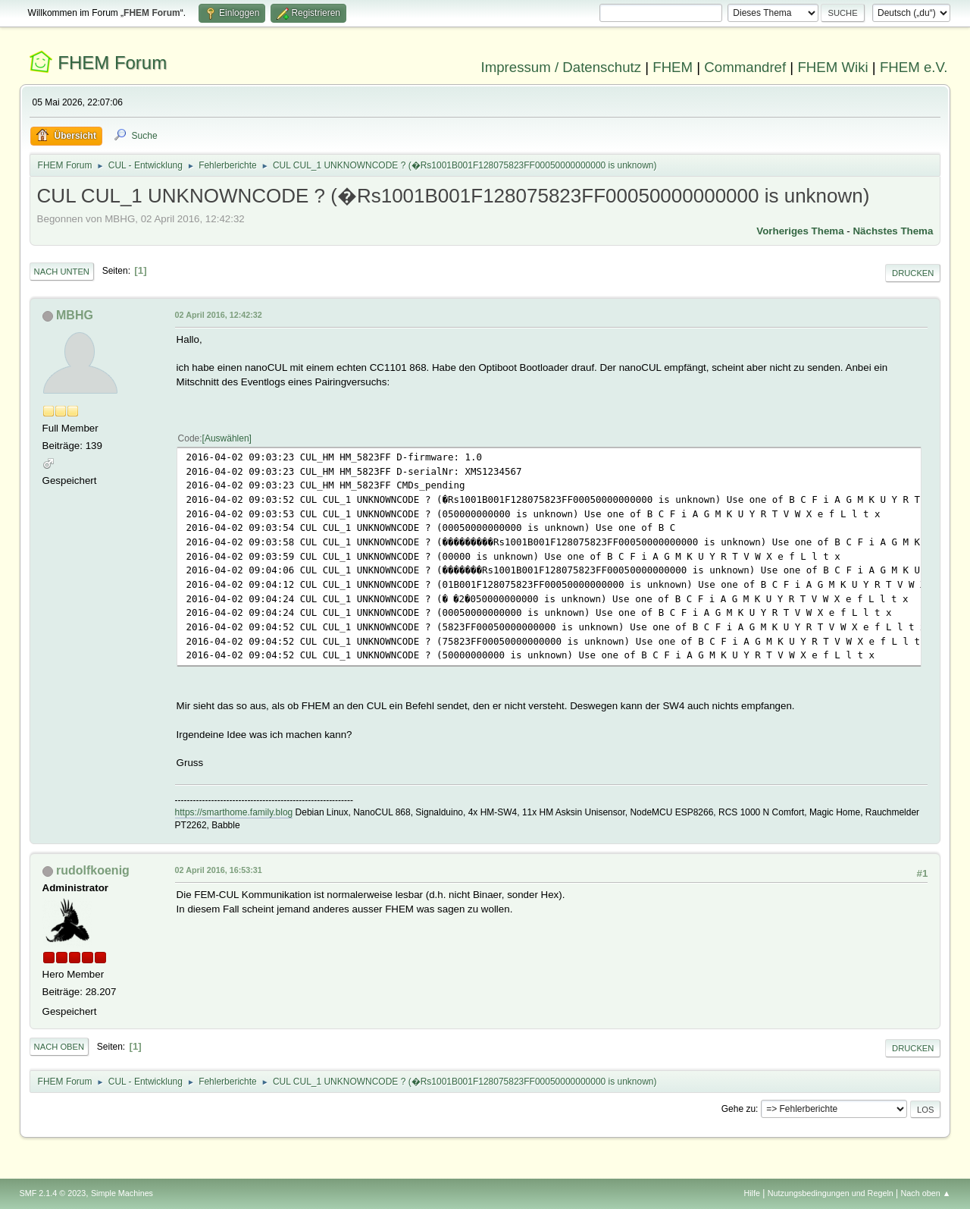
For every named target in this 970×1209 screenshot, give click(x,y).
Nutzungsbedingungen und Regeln (830, 1193)
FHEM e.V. (914, 67)
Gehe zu (738, 1109)
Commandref (745, 67)
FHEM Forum (112, 62)
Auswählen (227, 438)
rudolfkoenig (93, 870)
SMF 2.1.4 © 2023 (53, 1193)
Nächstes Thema (893, 231)
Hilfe (751, 1193)
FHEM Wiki (832, 67)
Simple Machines (122, 1193)
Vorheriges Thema (799, 231)
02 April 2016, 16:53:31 (218, 870)
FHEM (672, 67)
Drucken (913, 273)
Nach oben (59, 1046)
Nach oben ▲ (926, 1193)
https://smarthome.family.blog (234, 812)
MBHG (74, 315)
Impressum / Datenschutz (561, 67)
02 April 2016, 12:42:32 (218, 314)
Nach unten (61, 271)
